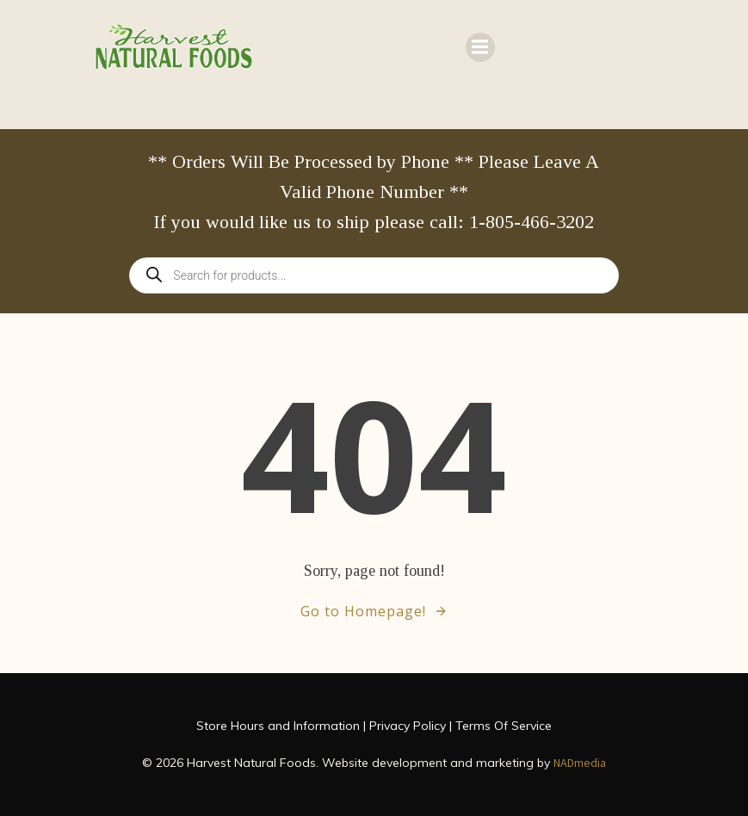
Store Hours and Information (278, 725)
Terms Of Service (503, 725)
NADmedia (579, 762)
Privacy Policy (407, 725)
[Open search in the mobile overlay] (374, 275)
